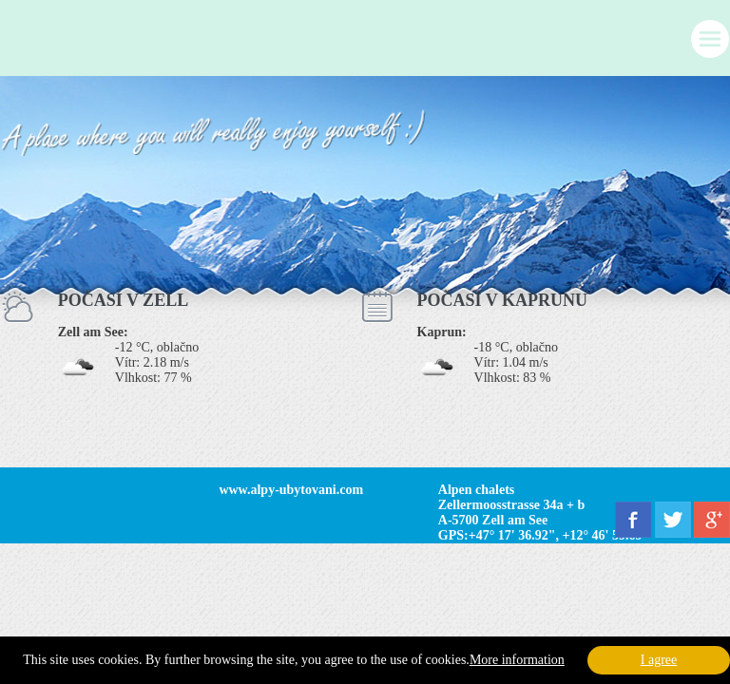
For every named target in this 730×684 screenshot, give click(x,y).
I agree (659, 660)
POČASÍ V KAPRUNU (502, 300)
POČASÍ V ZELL (123, 300)
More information (517, 660)
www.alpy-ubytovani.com (291, 490)
